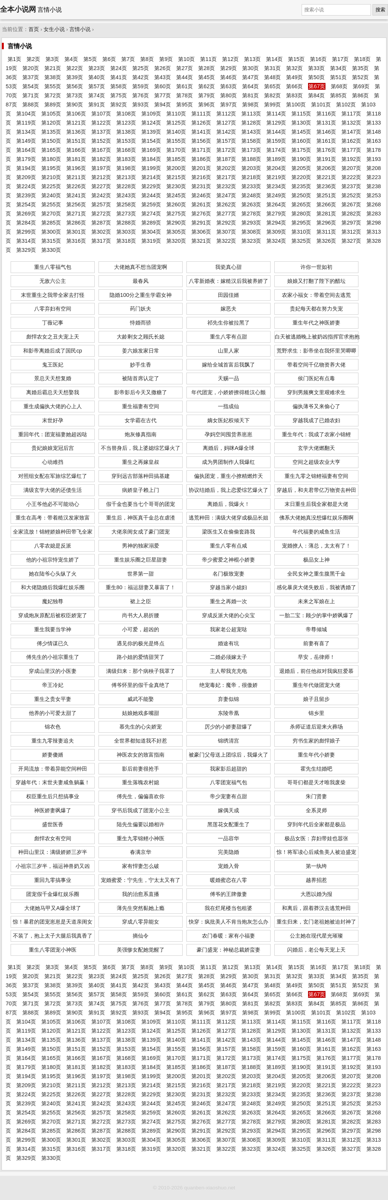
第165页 (51, 150)
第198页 (126, 168)
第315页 (51, 241)
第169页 (151, 150)
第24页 (118, 68)
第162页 (351, 141)
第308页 (251, 232)
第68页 (339, 86)
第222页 (351, 177)
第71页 (30, 95)
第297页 (351, 223)
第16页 (318, 59)
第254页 (26, 204)
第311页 (326, 232)
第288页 (126, 223)
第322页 (226, 241)
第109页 (151, 114)
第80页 (228, 95)
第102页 (346, 104)
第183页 (126, 159)
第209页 (26, 177)
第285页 (51, 223)
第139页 (151, 132)
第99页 (272, 104)
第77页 (162, 95)
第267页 (351, 204)
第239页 (26, 195)
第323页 (251, 241)
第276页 (201, 214)
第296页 (326, 223)
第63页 (228, 86)
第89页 (52, 104)
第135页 (51, 132)
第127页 (226, 123)
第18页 (362, 59)
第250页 (301, 195)
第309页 (276, 232)
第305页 (176, 232)
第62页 (206, 86)
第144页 (276, 132)
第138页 (126, 132)
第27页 (184, 68)
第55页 (52, 86)
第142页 (226, 132)
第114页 (276, 114)
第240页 (51, 195)
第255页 (51, 204)
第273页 (126, 214)
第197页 (101, 168)
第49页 (294, 77)
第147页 (351, 132)
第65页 (272, 86)
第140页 (176, 132)
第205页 (301, 168)
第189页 (276, 159)
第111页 (201, 114)
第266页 (326, 204)
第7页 (128, 59)
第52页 (360, 77)
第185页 (176, 159)
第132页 (351, 123)
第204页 (276, 168)
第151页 (76, 141)
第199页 (151, 168)
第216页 (201, 177)
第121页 (76, 123)
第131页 (326, 123)
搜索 (380, 9)
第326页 (326, 241)
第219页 (276, 177)
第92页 (118, 104)
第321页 (201, 241)
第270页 (51, 214)
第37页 (30, 77)
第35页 (360, 68)
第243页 (126, 195)
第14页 (274, 59)
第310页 (301, 232)
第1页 (14, 59)
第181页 (76, 159)
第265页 (301, 204)
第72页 (52, 95)
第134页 (26, 132)
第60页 (162, 86)
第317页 (101, 241)
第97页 (228, 104)
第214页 (151, 177)
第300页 (51, 232)
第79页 (206, 95)
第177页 (351, 150)
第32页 (294, 68)
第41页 (118, 77)
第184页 (151, 159)
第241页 (76, 195)
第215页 (176, 177)
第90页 (74, 104)
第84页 (316, 95)
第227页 (101, 186)
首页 (33, 29)
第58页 (118, 86)
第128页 (251, 123)
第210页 (51, 177)
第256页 (76, 204)
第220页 (301, 177)
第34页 (338, 68)
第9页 (166, 59)
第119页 (26, 123)
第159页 (276, 141)
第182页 (101, 159)
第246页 (201, 195)
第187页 (226, 159)
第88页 (30, 104)
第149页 (26, 141)
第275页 (176, 214)
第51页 (338, 77)
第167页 (101, 150)
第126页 (201, 123)
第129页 (276, 123)
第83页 (294, 95)
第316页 (76, 241)
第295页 (301, 223)
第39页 (74, 77)
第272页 (101, 214)
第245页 (176, 195)
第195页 (51, 168)
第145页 (301, 132)
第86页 (360, 95)
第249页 (276, 195)
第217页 (226, 177)
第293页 (251, 223)
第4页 (71, 59)
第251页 (326, 195)
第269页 (26, 214)
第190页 (301, 159)
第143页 (251, 132)
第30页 (250, 68)
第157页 (226, 141)
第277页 (226, 214)
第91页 (96, 104)
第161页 (326, 141)
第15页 (296, 59)
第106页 (76, 114)
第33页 (316, 68)
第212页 (101, 177)
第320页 (176, 241)
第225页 (51, 186)
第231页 (201, 186)
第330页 (51, 250)
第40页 (96, 77)
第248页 (251, 195)
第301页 (76, 232)
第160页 (301, 141)
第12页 (230, 59)
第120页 (51, 123)
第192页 (351, 159)
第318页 (126, 241)
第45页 (206, 77)
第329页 (26, 250)
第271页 (76, 214)
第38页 (52, 77)
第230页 (176, 186)
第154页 (151, 141)
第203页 (251, 168)
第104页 (26, 114)
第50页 (316, 77)
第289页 (151, 223)
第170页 (176, 150)
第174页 (276, 150)
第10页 (186, 59)
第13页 (252, 59)
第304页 (151, 232)
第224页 (26, 186)
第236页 (326, 186)
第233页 (251, 186)
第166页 (76, 150)
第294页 (276, 223)
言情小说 (80, 29)
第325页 (301, 241)
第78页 (184, 95)
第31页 (272, 68)
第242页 (101, 195)
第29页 (228, 68)
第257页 (101, 204)
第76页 (140, 95)
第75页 (118, 95)
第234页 (276, 186)
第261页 (201, 204)
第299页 (26, 232)
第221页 (326, 177)
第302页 (101, 232)
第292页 (226, 223)
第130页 (301, 123)
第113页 (251, 114)
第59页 (140, 86)
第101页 (321, 104)
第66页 (294, 86)
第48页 (272, 77)
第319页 (151, 241)
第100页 (296, 104)
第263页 (251, 204)
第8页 (147, 59)
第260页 (176, 204)
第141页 (201, 132)
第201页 (201, 168)
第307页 (226, 232)
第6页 (109, 59)
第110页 (176, 114)
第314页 (26, 241)
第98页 (250, 104)
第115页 (301, 114)
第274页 (151, 214)
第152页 (101, 141)
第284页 (26, 223)
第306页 (201, 232)
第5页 (90, 59)
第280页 (301, 214)
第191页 (326, 159)
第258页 (126, 204)
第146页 (326, 132)
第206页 (326, 168)
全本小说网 (18, 9)
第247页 (226, 195)
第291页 (201, 223)
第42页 (140, 77)
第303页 (126, 232)
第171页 (201, 150)
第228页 (126, 186)
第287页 (101, 223)
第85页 (338, 95)
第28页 (206, 68)
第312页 (351, 232)
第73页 (74, 95)
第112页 (226, 114)
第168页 (126, 150)
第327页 (351, 241)
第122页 (101, 123)
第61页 (184, 86)
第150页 (51, 141)
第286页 (76, 223)
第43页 (162, 77)
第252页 (351, 195)
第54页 (30, 86)
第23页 (96, 68)
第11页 (208, 59)
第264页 (276, 204)
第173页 (251, 150)
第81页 (250, 95)
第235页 (301, 186)
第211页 (76, 177)
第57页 (96, 86)
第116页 (326, 114)
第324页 (276, 241)
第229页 (151, 186)
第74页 (96, 95)
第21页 (52, 68)
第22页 (74, 68)
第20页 (30, 68)
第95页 (184, 104)
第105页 (51, 114)
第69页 (361, 86)
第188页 (251, 159)
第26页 (162, 68)
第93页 (140, 104)
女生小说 (54, 29)
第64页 (250, 86)
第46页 (228, 77)
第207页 (351, 168)
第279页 (276, 214)
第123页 (126, 123)
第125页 (176, 123)
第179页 (26, 159)
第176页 (326, 150)
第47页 (250, 77)
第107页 (101, 114)
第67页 (316, 86)
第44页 (184, 77)
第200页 (176, 168)
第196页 (76, 168)
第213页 (126, 177)
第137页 (101, 132)
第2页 (33, 59)
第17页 (340, 59)
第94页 (162, 104)
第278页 (251, 214)
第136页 (76, 132)
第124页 (151, 123)
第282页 (351, 214)
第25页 (140, 68)
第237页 (351, 186)
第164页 (26, 150)
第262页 (226, 204)
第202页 (226, 168)
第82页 (272, 95)
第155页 (176, 141)
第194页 (26, 168)
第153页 (126, 141)
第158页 (251, 141)
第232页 (226, 186)
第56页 (74, 86)
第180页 (51, 159)
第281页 (326, 214)
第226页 (76, 186)
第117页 (351, 114)
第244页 (151, 195)
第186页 (201, 159)
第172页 (226, 150)
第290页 (176, 223)
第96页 (206, 104)
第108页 (126, 114)
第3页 (52, 59)
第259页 (151, 204)
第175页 (301, 150)
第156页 (201, 141)
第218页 (251, 177)
